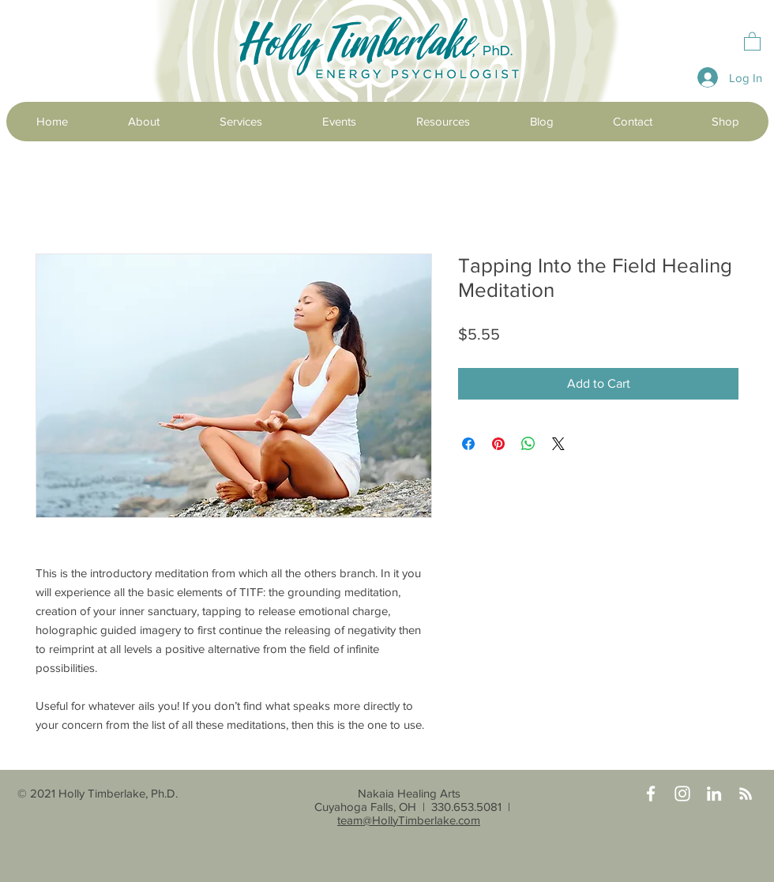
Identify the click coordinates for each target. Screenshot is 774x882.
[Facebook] (651, 793)
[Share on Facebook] (468, 443)
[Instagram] (682, 793)
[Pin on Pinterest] (498, 443)
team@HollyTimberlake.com (408, 820)
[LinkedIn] (714, 793)
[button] (752, 41)
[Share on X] (558, 443)
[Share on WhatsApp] (528, 443)
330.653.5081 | (474, 806)
